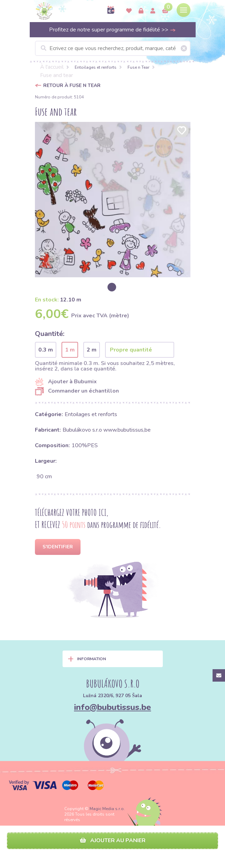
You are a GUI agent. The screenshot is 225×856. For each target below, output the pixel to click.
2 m (91, 350)
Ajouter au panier (113, 840)
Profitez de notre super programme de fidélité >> (112, 29)
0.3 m (45, 350)
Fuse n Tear (138, 67)
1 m (70, 350)
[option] (112, 199)
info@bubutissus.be (112, 707)
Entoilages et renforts (95, 67)
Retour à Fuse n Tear (72, 85)
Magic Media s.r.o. (107, 808)
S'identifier (58, 547)
